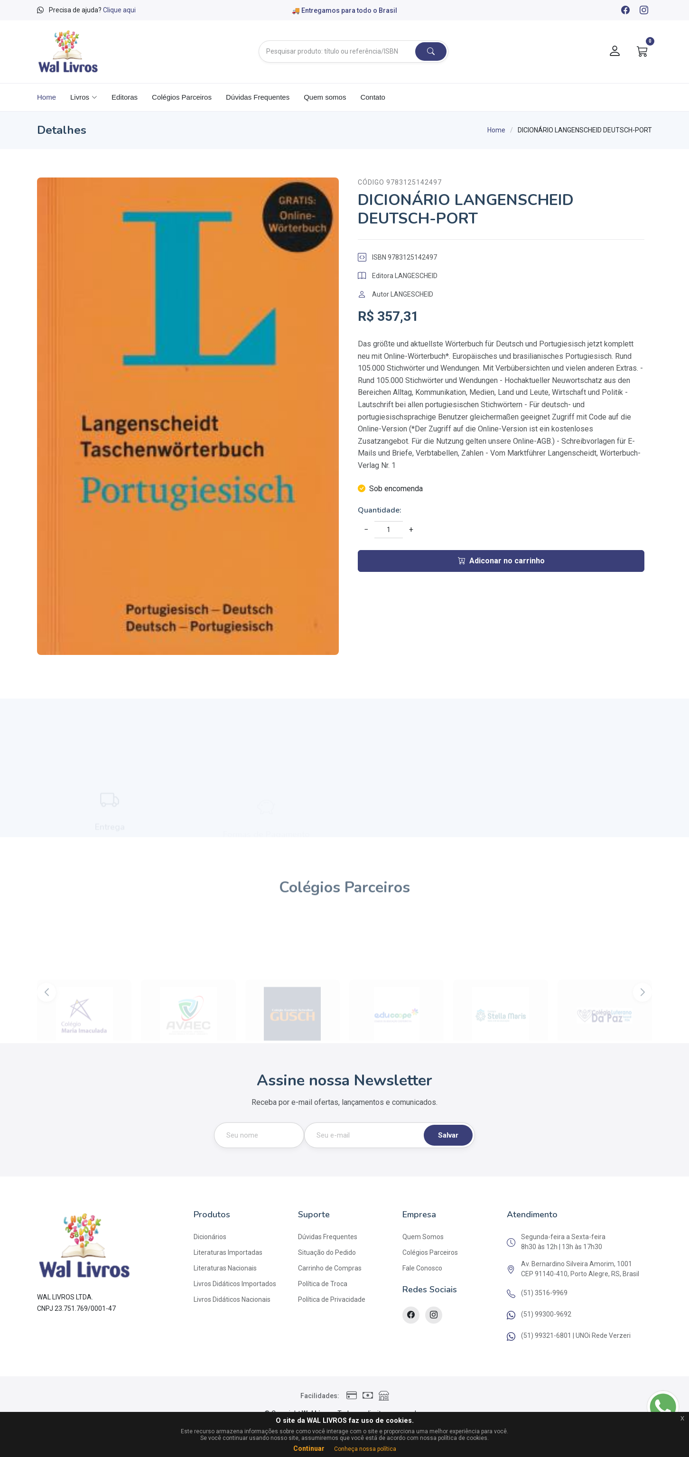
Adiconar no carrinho (501, 561)
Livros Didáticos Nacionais (232, 1299)
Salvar (448, 1135)
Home (46, 97)
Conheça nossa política (365, 1449)
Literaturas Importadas (228, 1252)
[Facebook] (624, 11)
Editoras (125, 97)
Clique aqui (119, 10)
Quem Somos (423, 1237)
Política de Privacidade (331, 1299)
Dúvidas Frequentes (257, 97)
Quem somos (325, 97)
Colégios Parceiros (182, 97)
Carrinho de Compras (330, 1268)
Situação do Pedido (327, 1252)
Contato (372, 97)
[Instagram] (643, 11)
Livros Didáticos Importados (235, 1284)
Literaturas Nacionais (225, 1268)
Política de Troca (322, 1284)
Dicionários (210, 1237)
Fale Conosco (422, 1268)
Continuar (309, 1448)
